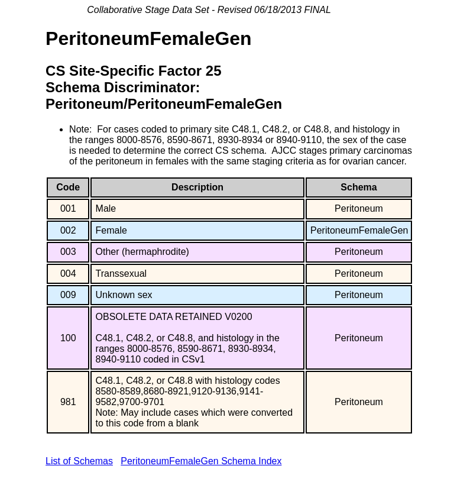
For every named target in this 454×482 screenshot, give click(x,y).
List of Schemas (79, 461)
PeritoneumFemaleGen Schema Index (201, 461)
